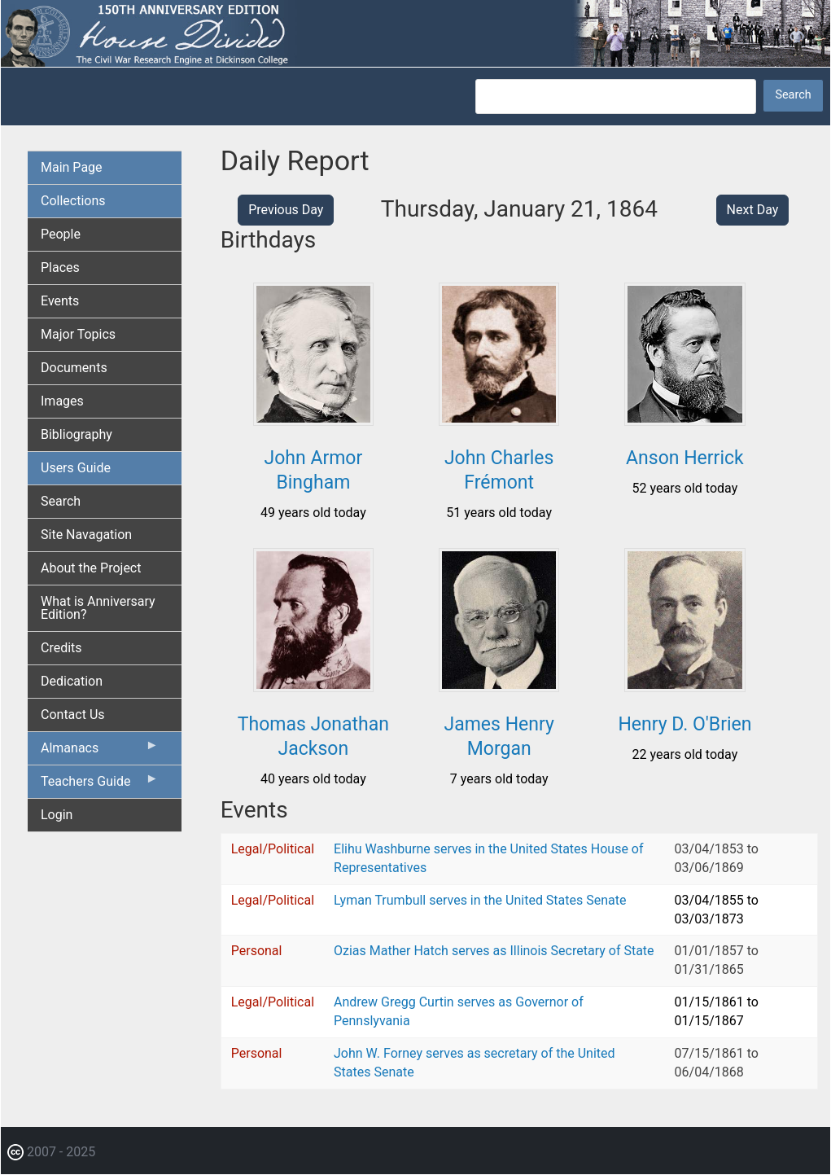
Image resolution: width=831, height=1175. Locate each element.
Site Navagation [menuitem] (86, 534)
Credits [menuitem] (61, 647)
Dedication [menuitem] (72, 681)
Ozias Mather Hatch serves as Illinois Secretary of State (494, 950)
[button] (313, 419)
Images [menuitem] (62, 401)
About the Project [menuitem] (91, 568)
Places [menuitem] (60, 267)
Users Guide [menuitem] (76, 468)
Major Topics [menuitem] (78, 334)
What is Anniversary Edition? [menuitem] (98, 608)
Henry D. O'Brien (684, 724)
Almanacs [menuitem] (100, 752)
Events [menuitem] (60, 301)
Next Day (753, 209)
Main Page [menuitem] (72, 167)
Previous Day (285, 209)
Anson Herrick (685, 458)
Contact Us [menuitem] (73, 714)
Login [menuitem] (56, 814)
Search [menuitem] (61, 501)
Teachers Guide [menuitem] (100, 785)
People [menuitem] (61, 234)
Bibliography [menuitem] (76, 434)
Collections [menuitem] (73, 200)
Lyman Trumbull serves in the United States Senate (480, 900)
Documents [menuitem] (74, 367)
